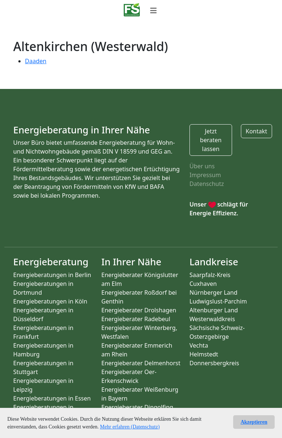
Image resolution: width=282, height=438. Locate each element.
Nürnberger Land (213, 292)
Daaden (35, 61)
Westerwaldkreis (212, 319)
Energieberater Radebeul (135, 319)
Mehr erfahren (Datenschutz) (129, 427)
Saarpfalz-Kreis (209, 275)
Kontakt (256, 131)
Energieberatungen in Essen (52, 398)
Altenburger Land (213, 310)
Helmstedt (203, 354)
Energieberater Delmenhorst (140, 363)
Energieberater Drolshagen (138, 310)
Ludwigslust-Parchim (218, 301)
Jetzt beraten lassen (211, 140)
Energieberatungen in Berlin (52, 275)
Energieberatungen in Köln (50, 301)
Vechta (198, 345)
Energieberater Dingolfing (137, 407)
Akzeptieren (254, 422)
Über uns (202, 166)
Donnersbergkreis (214, 363)
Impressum (205, 175)
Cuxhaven (203, 284)
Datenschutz (206, 184)
